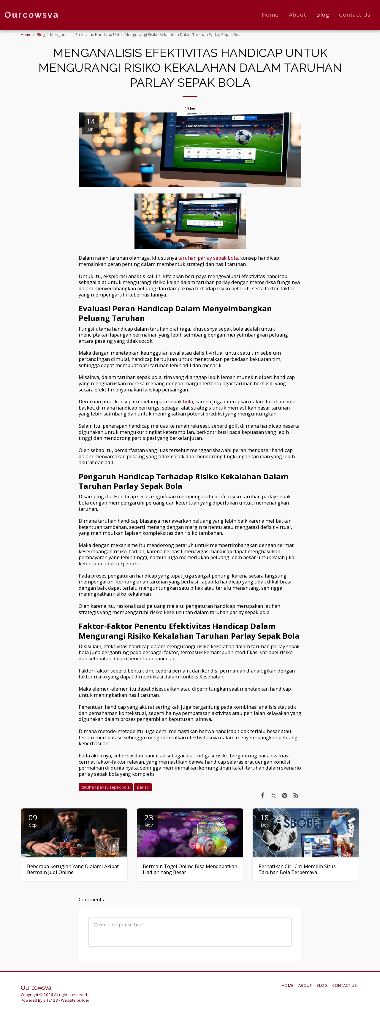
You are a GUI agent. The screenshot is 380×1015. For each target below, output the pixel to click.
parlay (143, 787)
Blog (41, 34)
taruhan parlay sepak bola (208, 257)
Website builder (75, 1000)
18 (264, 820)
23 (149, 820)
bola (188, 401)
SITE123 (50, 1000)
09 (33, 820)
